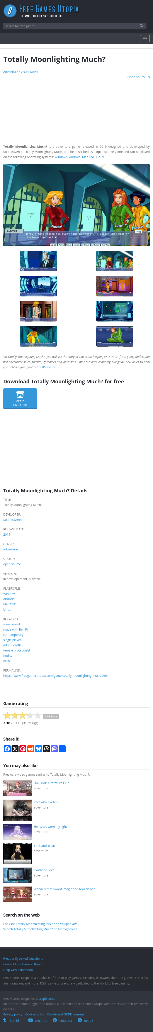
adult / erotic (12, 645)
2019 (6, 534)
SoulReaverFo (46, 367)
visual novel (29, 72)
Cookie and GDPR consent (65, 1014)
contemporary (13, 635)
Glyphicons (46, 998)
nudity (7, 655)
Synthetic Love (44, 870)
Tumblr (11, 1020)
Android (74, 157)
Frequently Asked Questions (23, 958)
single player (12, 640)
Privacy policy (12, 1014)
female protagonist (16, 650)
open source (137, 77)
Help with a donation (18, 970)
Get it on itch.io (20, 399)
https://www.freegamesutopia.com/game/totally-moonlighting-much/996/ (55, 675)
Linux (100, 157)
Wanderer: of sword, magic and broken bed (64, 889)
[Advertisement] (76, 110)
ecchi (6, 661)
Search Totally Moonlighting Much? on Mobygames (39, 929)
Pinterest (62, 1020)
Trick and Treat (44, 846)
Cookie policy (34, 1014)
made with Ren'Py (16, 629)
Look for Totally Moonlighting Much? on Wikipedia (38, 924)
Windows (61, 157)
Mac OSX (88, 157)
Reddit (85, 1020)
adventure (10, 72)
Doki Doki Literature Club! (52, 783)
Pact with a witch (46, 802)
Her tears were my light (50, 826)
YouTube (37, 1020)
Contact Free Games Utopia (22, 964)
